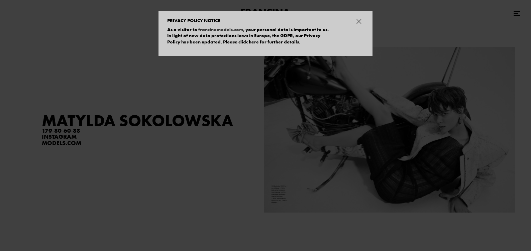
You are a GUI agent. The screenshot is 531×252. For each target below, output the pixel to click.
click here (248, 42)
